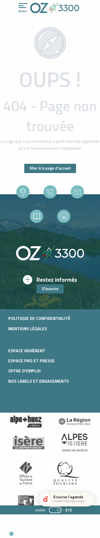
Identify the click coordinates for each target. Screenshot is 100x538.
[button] (49, 531)
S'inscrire (50, 289)
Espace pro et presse (31, 361)
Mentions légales (27, 328)
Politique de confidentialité (39, 318)
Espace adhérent (26, 350)
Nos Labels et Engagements (38, 381)
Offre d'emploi (24, 371)
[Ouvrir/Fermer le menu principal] (22, 8)
